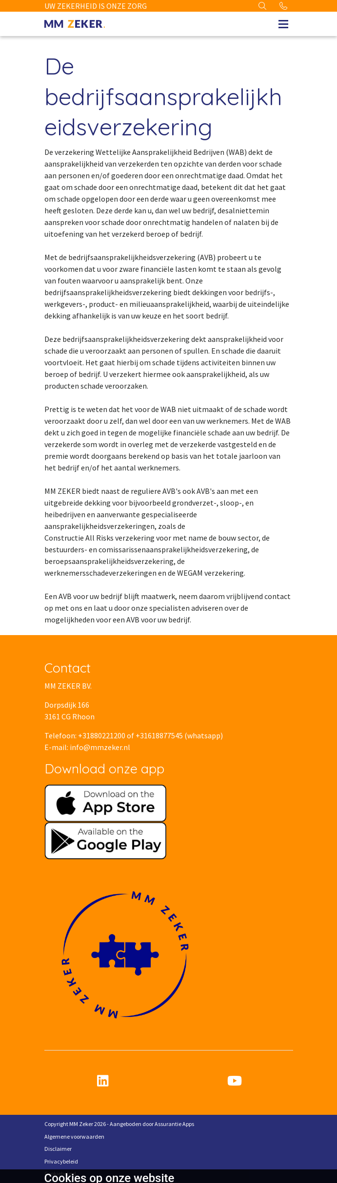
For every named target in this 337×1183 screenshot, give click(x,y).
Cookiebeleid (60, 1173)
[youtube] (234, 1080)
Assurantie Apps (174, 1123)
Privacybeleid (61, 1161)
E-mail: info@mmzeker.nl (87, 747)
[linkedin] (102, 1080)
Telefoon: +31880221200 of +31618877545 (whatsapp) (133, 735)
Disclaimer (58, 1148)
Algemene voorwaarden (74, 1136)
